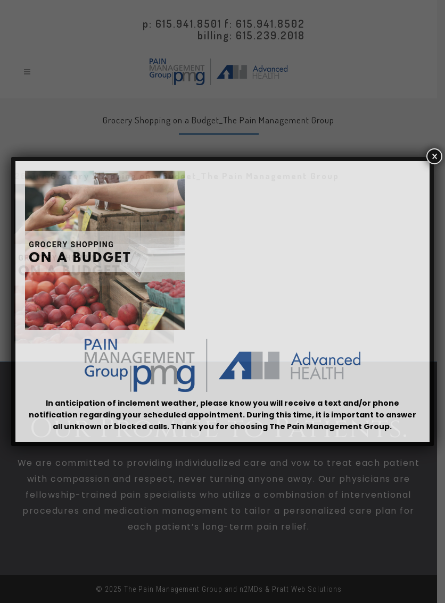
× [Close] (435, 156)
